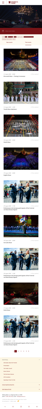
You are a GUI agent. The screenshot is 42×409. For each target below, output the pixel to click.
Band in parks (20, 36)
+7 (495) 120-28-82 (9, 396)
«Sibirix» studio (13, 401)
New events (9, 42)
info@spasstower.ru (21, 396)
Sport (14, 39)
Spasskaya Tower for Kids (7, 39)
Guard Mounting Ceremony (28, 36)
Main (6, 36)
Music (15, 36)
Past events (28, 42)
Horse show (10, 36)
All (3, 36)
